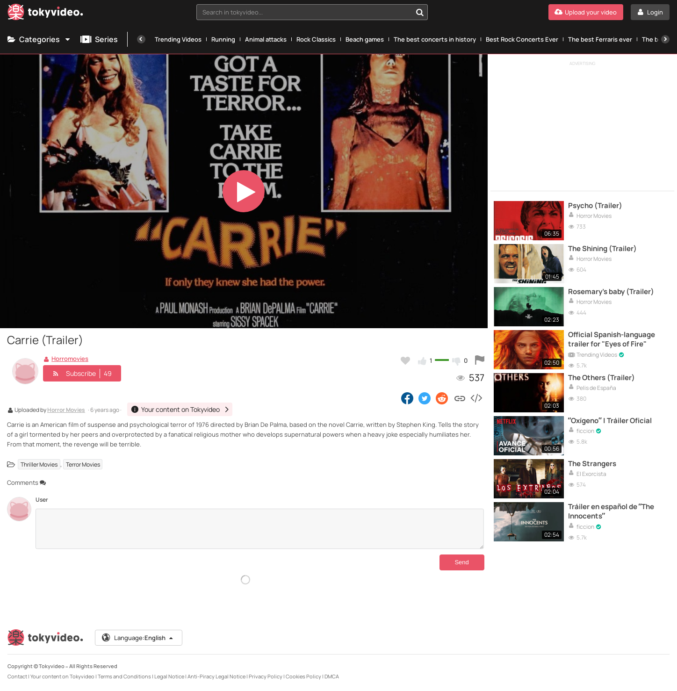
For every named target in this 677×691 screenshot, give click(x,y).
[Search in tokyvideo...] (420, 12)
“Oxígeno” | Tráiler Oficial (610, 420)
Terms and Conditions (124, 676)
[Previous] (141, 39)
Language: (138, 637)
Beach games (365, 39)
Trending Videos (178, 39)
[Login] (650, 12)
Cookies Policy (303, 676)
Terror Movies (83, 464)
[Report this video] (479, 360)
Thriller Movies (39, 464)
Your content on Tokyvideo (62, 676)
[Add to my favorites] (405, 360)
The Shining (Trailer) (602, 248)
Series (99, 39)
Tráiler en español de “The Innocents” (611, 511)
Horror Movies (66, 410)
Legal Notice (169, 676)
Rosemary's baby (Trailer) (611, 291)
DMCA (331, 676)
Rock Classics (316, 39)
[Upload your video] (585, 12)
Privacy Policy (265, 676)
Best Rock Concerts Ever (522, 39)
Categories (39, 39)
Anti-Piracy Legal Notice (216, 676)
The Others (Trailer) (601, 377)
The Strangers (592, 463)
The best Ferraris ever (600, 39)
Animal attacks (266, 39)
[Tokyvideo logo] (45, 13)
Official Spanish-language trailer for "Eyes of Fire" (611, 339)
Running (223, 39)
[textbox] (304, 12)
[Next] (665, 39)
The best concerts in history (435, 39)
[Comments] (260, 529)
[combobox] (312, 12)
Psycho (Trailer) (595, 205)
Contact (17, 676)
